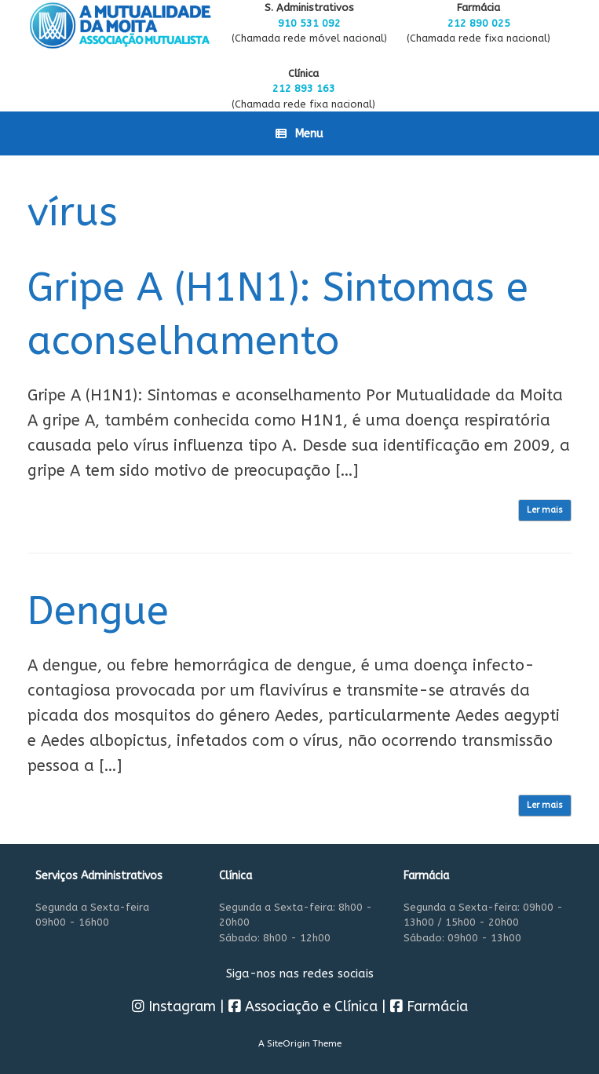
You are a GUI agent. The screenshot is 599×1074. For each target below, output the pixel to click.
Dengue (98, 611)
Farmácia (429, 1006)
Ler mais (545, 510)
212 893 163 (303, 88)
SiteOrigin (288, 1043)
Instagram (174, 1006)
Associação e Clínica (303, 1006)
